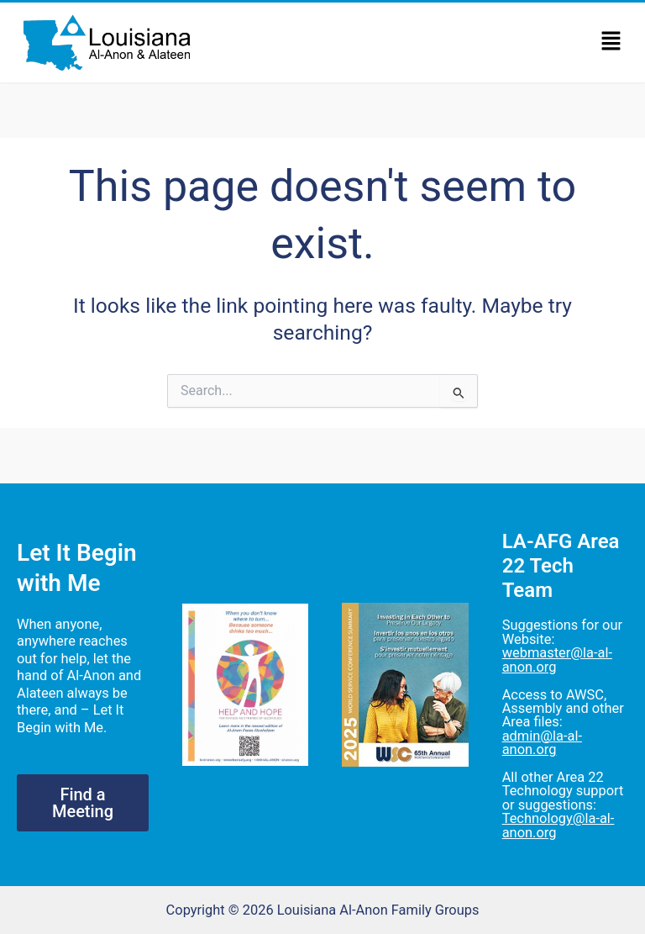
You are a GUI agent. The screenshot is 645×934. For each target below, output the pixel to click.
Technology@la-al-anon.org (558, 825)
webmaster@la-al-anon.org (557, 659)
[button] (611, 42)
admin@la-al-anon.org (542, 742)
